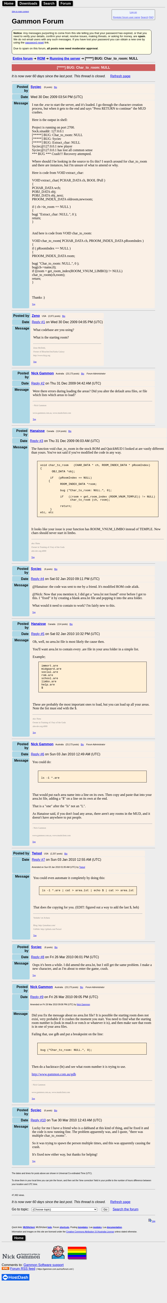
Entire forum (23, 58)
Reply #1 (38, 322)
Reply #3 (36, 441)
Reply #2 (37, 383)
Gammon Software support (43, 1283)
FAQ (151, 17)
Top (33, 304)
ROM (41, 58)
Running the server (65, 58)
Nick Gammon (83, 1021)
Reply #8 (37, 974)
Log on (133, 12)
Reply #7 (38, 876)
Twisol (82, 883)
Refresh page (120, 76)
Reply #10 (38, 1138)
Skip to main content (20, 11)
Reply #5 (37, 644)
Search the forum (125, 1227)
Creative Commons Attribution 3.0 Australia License (90, 1250)
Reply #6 (37, 769)
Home (8, 3)
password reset (34, 42)
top (152, 1239)
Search (49, 3)
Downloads (28, 3)
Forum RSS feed (22, 1287)
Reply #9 (36, 1014)
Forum (66, 3)
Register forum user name (126, 17)
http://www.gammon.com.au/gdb (54, 1092)
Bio (55, 87)
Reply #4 (37, 589)
